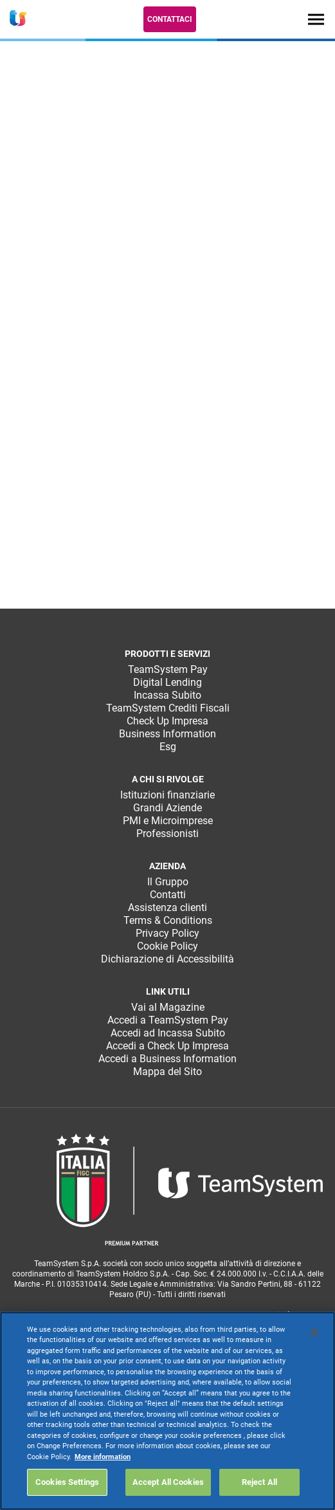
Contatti (168, 895)
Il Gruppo (167, 882)
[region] (167, 1411)
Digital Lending (167, 682)
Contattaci (169, 19)
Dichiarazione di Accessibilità (167, 959)
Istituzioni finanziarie (167, 795)
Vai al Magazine (167, 1007)
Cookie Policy (167, 946)
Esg (167, 747)
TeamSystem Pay (168, 669)
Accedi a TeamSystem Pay (167, 1020)
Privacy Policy (167, 933)
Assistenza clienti (167, 907)
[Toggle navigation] (316, 19)
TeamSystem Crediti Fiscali (168, 708)
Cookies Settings (67, 1482)
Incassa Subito (167, 695)
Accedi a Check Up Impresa (167, 1046)
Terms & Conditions (167, 920)
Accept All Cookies (168, 1482)
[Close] (314, 1332)
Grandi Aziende (167, 808)
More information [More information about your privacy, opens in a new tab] (103, 1457)
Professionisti (167, 833)
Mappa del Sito (167, 1071)
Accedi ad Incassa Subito (168, 1033)
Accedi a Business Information (167, 1059)
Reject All (259, 1482)
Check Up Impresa (167, 721)
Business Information (167, 734)
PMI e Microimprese (168, 821)
